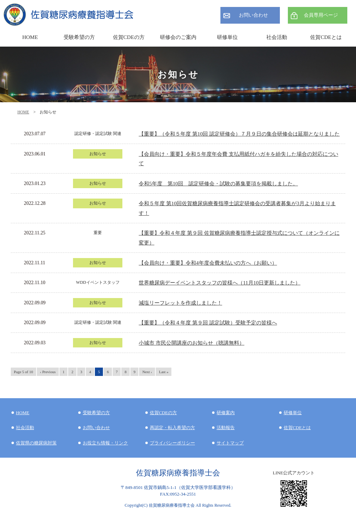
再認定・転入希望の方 (172, 427)
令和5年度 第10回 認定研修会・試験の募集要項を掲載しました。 (218, 183)
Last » (163, 372)
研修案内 (226, 412)
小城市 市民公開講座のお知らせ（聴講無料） (191, 343)
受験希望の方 (79, 37)
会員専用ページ (321, 15)
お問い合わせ (253, 15)
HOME (23, 112)
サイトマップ (230, 442)
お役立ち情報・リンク (105, 442)
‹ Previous (48, 372)
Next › (147, 372)
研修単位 (293, 412)
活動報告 (226, 427)
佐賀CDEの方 (163, 412)
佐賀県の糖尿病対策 (36, 442)
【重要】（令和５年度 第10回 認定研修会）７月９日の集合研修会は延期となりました (239, 134)
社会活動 (25, 427)
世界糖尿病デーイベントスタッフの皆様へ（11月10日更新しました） (219, 283)
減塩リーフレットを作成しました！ (180, 303)
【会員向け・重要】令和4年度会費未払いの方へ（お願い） (208, 263)
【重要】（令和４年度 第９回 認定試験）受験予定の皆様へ (208, 323)
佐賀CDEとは (326, 37)
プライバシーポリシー (172, 442)
